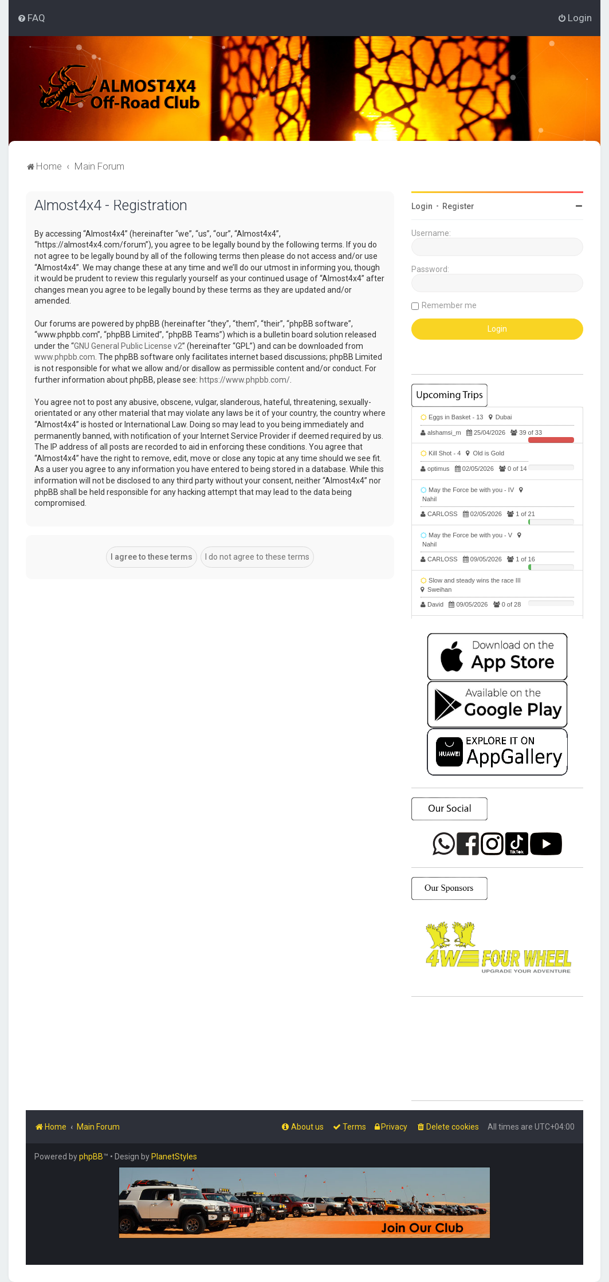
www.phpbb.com (64, 356)
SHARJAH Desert (497, 1049)
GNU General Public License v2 (128, 346)
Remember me (449, 305)
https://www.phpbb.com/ (244, 379)
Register (458, 206)
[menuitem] (31, 18)
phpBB (91, 1156)
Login (422, 206)
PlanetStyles (174, 1156)
